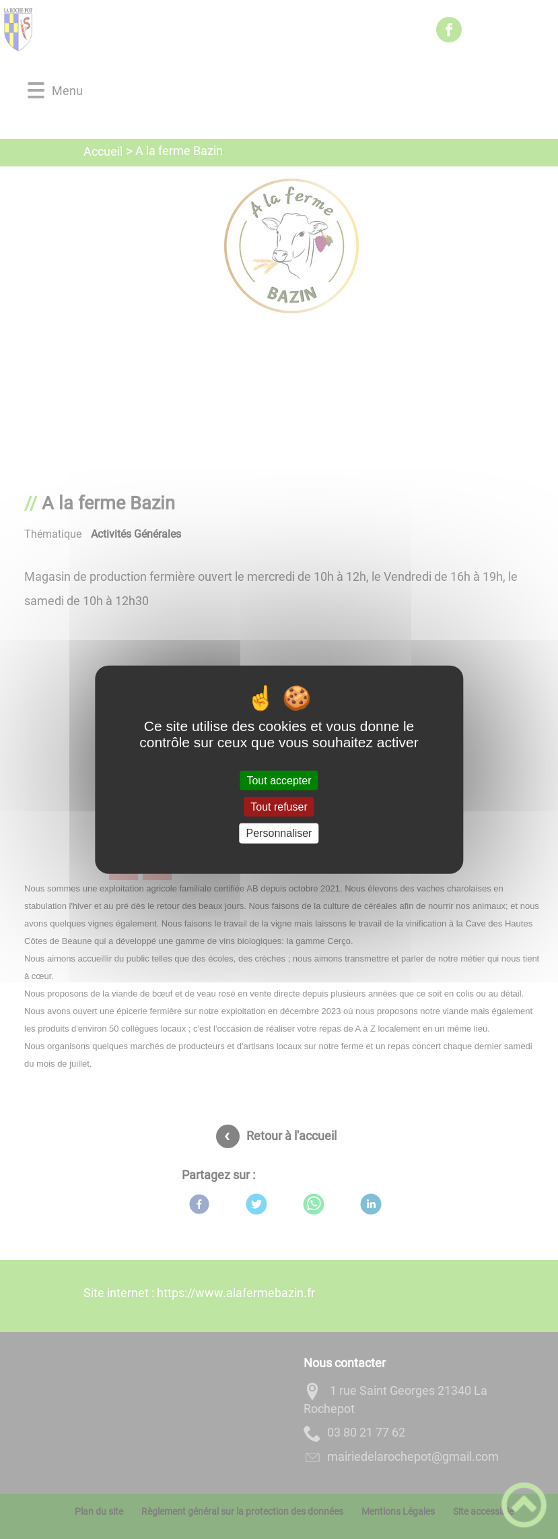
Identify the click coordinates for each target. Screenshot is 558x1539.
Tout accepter (278, 780)
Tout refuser (278, 807)
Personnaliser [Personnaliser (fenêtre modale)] (279, 833)
